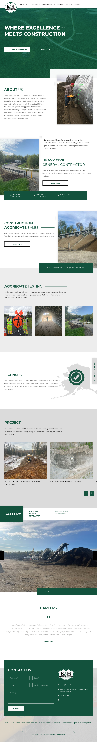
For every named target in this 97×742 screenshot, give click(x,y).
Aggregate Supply (48, 4)
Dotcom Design (60, 734)
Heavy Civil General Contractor (49, 723)
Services (35, 4)
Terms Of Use (60, 732)
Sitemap (89, 723)
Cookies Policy (71, 732)
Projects (68, 4)
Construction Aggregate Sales (26, 723)
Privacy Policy (49, 732)
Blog (84, 723)
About (28, 4)
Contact (77, 4)
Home (22, 4)
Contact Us (45, 49)
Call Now (17, 49)
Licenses (60, 4)
